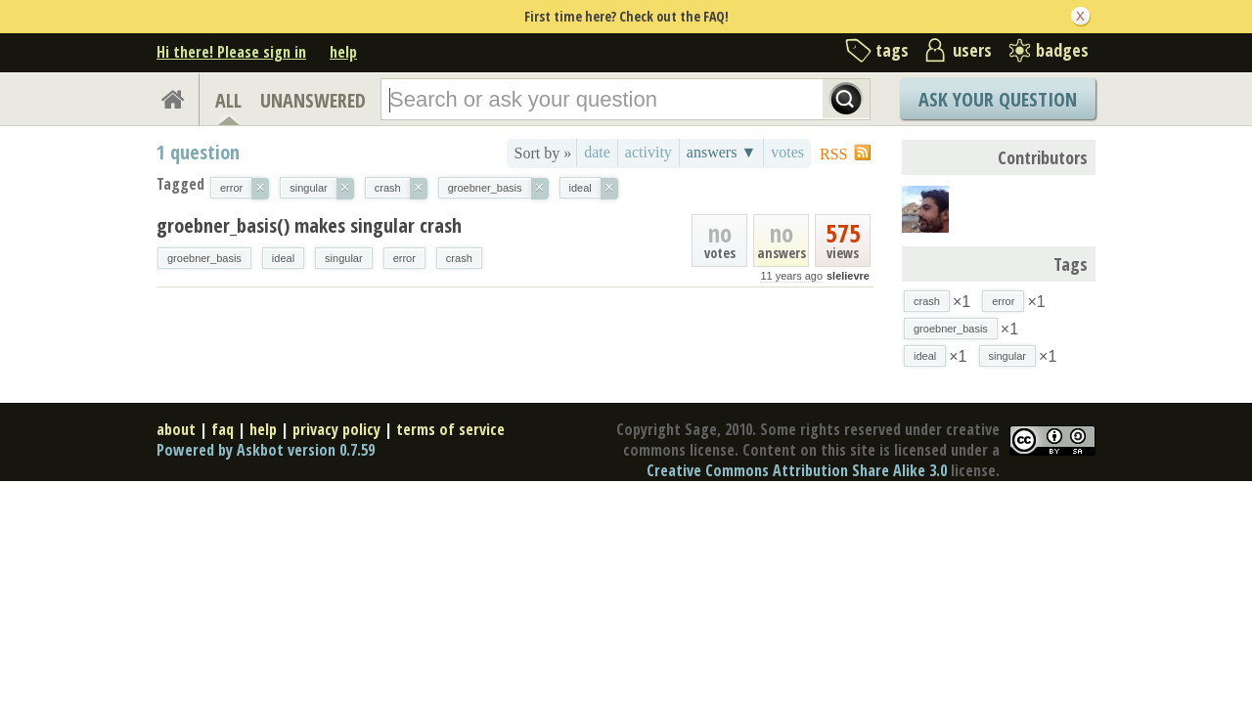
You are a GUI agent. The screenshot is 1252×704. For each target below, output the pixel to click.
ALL (228, 100)
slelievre (848, 276)
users (972, 50)
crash (459, 258)
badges (1062, 50)
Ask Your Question (997, 99)
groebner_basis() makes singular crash (309, 225)
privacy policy (336, 429)
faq (222, 429)
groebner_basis (204, 258)
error (404, 258)
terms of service (450, 429)
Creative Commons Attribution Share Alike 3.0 (797, 470)
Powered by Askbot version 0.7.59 (265, 450)
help (343, 52)
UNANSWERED (313, 100)
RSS (833, 154)
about (176, 429)
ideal (283, 258)
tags (892, 50)
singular (344, 258)
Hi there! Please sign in (231, 52)
